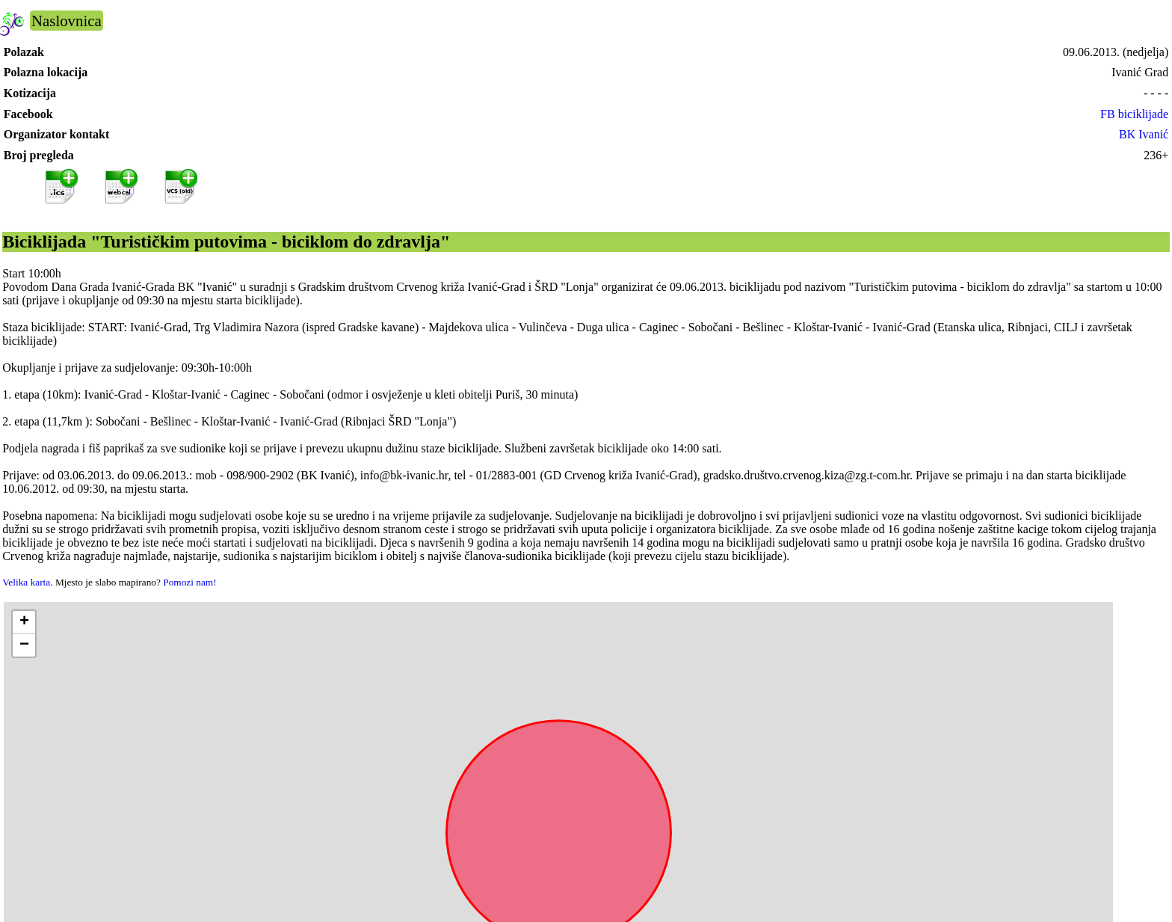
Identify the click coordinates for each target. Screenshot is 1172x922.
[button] (24, 622)
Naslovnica (66, 20)
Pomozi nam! (189, 582)
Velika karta (26, 582)
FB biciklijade (1134, 114)
